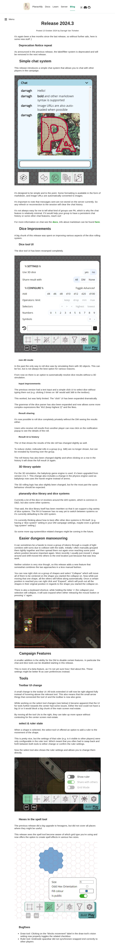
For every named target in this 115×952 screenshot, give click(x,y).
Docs (47, 6)
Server (64, 6)
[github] (89, 7)
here (97, 222)
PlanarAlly (37, 6)
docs (55, 222)
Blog (72, 6)
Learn (55, 6)
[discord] (85, 7)
